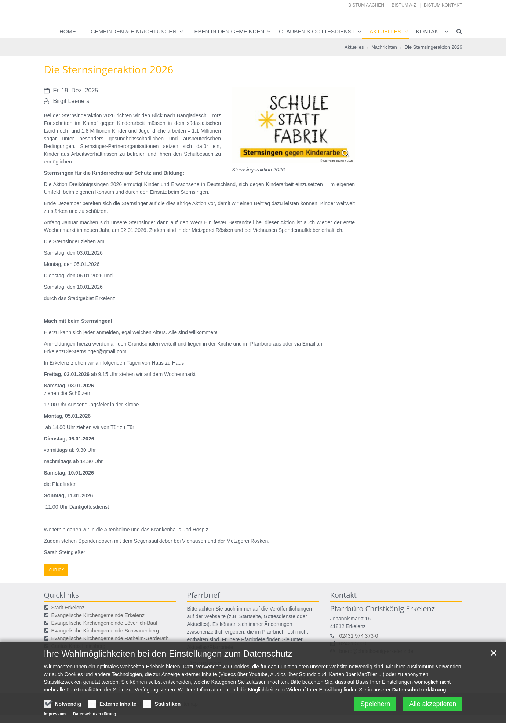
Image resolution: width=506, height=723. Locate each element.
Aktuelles (385, 31)
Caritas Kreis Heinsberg (78, 646)
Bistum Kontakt (443, 5)
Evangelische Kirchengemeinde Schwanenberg (105, 631)
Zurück (56, 569)
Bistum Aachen (366, 5)
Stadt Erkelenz (68, 608)
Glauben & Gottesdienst (317, 31)
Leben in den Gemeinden (227, 31)
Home (67, 31)
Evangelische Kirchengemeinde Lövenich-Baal (104, 623)
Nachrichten (384, 47)
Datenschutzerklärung (419, 713)
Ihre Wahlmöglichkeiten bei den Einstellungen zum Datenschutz (168, 677)
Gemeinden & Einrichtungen (133, 31)
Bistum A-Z (404, 5)
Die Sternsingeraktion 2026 (433, 47)
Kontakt (429, 31)
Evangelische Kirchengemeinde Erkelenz (98, 615)
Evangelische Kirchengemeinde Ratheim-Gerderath (110, 638)
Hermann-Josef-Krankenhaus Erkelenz (95, 654)
